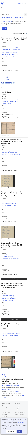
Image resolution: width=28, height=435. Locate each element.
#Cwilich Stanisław (12, 203)
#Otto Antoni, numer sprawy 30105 (10, 47)
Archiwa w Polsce (6, 412)
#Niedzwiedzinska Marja (11, 152)
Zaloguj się (20, 3)
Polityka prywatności (19, 414)
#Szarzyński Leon (11, 298)
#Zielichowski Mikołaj (15, 154)
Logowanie (4, 416)
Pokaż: (15, 33)
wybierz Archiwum (7, 389)
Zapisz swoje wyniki (7, 21)
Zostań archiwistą (6, 403)
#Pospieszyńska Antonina (8, 256)
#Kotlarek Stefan (6, 101)
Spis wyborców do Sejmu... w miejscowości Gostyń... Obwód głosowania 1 (11, 245)
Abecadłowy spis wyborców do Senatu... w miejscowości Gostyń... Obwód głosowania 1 (13, 194)
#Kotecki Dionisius (15, 100)
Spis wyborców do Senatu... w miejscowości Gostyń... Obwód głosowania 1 (11, 141)
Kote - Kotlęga (6, 92)
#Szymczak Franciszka (7, 300)
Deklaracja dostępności (20, 412)
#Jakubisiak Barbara (7, 335)
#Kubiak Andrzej (6, 151)
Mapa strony (17, 405)
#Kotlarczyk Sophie (6, 103)
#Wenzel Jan (5, 203)
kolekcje (17, 391)
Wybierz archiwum (20, 17)
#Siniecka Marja (6, 154)
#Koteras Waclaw (14, 101)
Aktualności (4, 408)
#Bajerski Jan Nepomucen (8, 295)
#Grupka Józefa (6, 259)
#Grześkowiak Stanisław (12, 207)
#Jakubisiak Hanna (10, 337)
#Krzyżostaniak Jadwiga (8, 254)
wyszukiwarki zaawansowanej (10, 385)
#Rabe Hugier (16, 333)
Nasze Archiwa (5, 410)
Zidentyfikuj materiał (19, 408)
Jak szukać (4, 414)
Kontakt (16, 410)
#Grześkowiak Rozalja (7, 297)
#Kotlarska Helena (6, 100)
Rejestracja (17, 403)
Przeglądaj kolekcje (7, 17)
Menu (25, 3)
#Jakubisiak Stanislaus (7, 333)
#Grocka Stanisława (7, 205)
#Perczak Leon (15, 258)
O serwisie (4, 405)
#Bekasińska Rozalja (7, 258)
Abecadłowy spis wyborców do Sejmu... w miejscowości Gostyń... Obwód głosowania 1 (12, 285)
